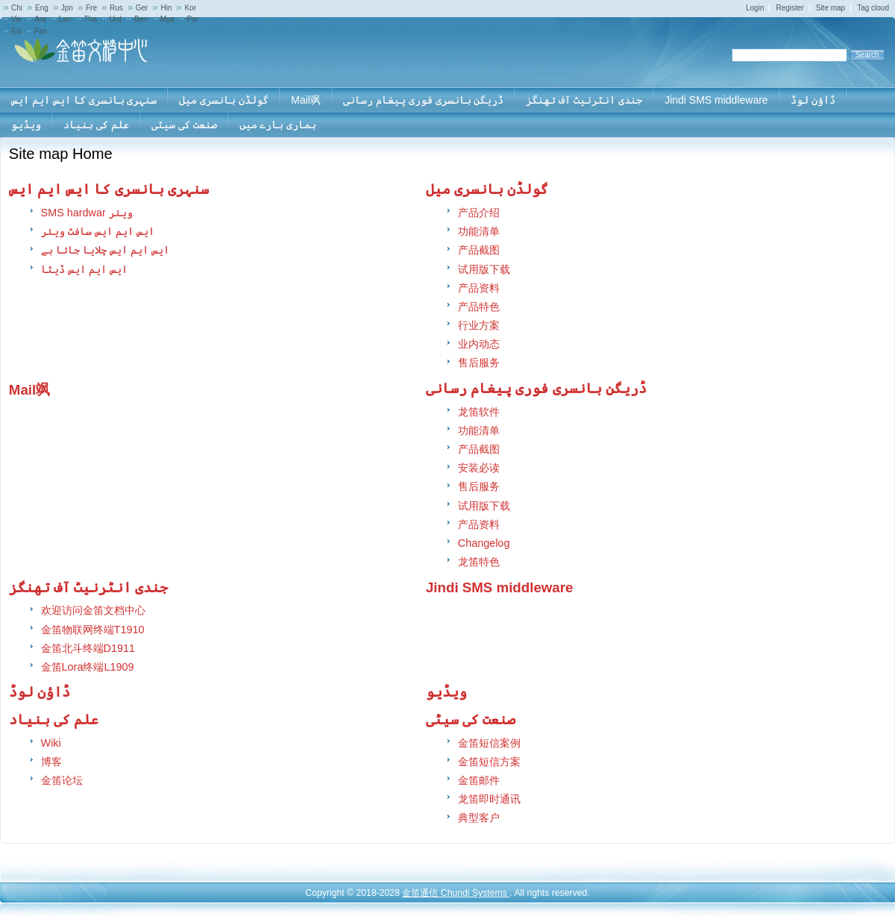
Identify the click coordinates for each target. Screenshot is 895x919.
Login (755, 8)
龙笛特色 (479, 562)
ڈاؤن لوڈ (39, 692)
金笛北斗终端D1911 (88, 648)
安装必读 (479, 468)
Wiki (51, 743)
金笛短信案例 (489, 743)
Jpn (67, 8)
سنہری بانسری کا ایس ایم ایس (109, 189)
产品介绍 (479, 213)
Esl (16, 31)
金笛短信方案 (489, 762)
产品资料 (479, 288)
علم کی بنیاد (53, 719)
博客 (51, 762)
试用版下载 (484, 269)
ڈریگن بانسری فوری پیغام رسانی (536, 388)
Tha (90, 19)
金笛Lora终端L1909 (87, 667)
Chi (16, 8)
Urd (116, 19)
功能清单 (479, 231)
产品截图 (479, 250)
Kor (190, 8)
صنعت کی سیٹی (470, 719)
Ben (141, 19)
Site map (830, 8)
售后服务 (479, 362)
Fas (40, 31)
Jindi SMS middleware (499, 587)
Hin (166, 8)
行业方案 (479, 325)
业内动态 (479, 344)
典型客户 (479, 818)
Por (193, 19)
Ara (40, 19)
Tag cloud (873, 8)
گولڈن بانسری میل (487, 189)
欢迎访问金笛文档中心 (93, 610)
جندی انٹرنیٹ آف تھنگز (89, 587)
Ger (142, 8)
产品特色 (479, 307)
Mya (167, 19)
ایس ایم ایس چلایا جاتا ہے (105, 250)
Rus (116, 8)
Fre (91, 8)
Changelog (484, 543)
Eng (41, 8)
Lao (65, 19)
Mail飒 (29, 390)
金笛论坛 (62, 780)
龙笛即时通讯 (489, 799)
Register (789, 8)
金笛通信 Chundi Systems (455, 893)
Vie (16, 19)
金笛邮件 (479, 780)
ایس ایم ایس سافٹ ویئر (97, 231)
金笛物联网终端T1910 (93, 630)
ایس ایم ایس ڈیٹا (84, 269)
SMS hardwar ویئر (87, 213)
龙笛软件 (479, 412)
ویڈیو (446, 692)
